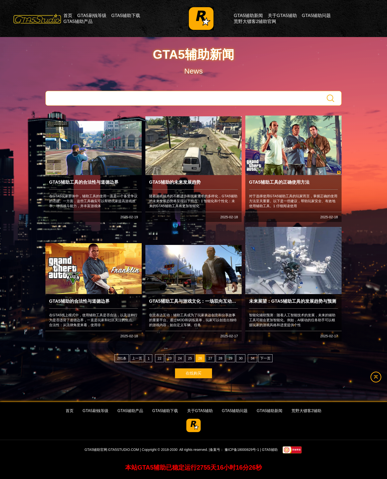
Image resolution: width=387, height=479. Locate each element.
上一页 (137, 358)
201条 (121, 358)
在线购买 (193, 373)
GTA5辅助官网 (95, 450)
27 (210, 358)
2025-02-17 (229, 336)
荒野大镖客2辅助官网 (255, 21)
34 (252, 358)
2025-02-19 (129, 217)
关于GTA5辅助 (282, 15)
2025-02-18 (229, 217)
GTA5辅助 (270, 450)
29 (230, 358)
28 (220, 358)
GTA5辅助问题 (316, 15)
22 (160, 358)
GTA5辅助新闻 (248, 15)
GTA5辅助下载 (125, 15)
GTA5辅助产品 (78, 21)
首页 (67, 15)
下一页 (265, 358)
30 (241, 358)
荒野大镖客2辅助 (306, 411)
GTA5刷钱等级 (91, 15)
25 (190, 358)
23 (170, 358)
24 (180, 358)
